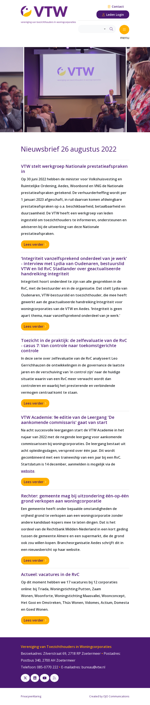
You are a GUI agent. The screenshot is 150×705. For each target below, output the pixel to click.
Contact (115, 6)
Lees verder (35, 244)
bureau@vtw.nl (93, 667)
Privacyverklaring (31, 696)
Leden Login (113, 15)
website (27, 471)
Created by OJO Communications (109, 696)
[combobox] (92, 29)
